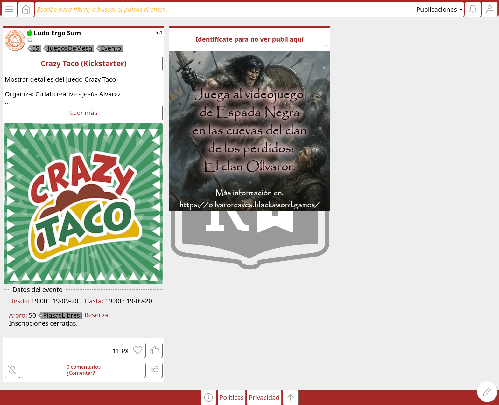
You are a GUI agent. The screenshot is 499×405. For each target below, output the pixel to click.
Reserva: (97, 315)
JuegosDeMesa (70, 48)
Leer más (83, 112)
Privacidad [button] (264, 397)
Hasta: (93, 301)
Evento (111, 48)
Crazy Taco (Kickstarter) (84, 63)
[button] (208, 397)
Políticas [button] (231, 397)
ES (35, 48)
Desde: (19, 301)
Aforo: (18, 315)
